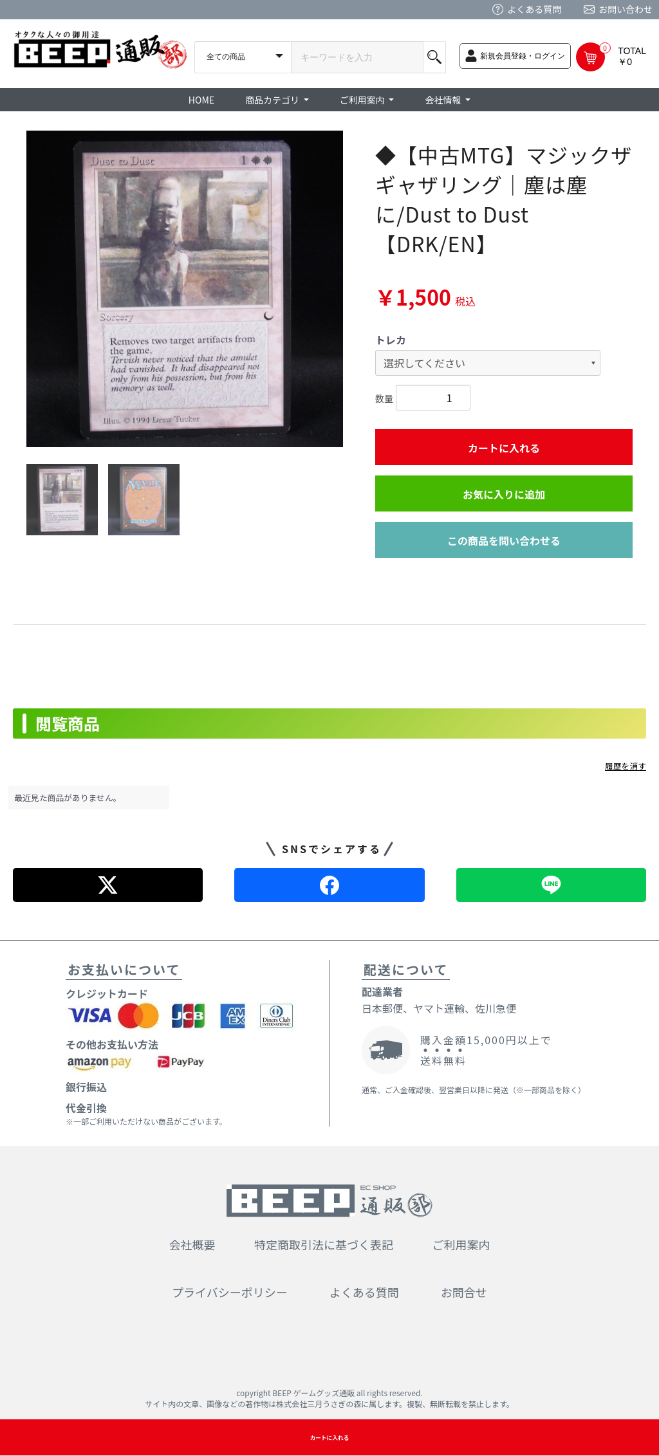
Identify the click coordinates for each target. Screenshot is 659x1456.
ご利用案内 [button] (363, 99)
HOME (201, 99)
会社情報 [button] (444, 99)
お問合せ (464, 1292)
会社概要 (192, 1244)
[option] (184, 289)
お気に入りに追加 (504, 494)
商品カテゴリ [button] (273, 99)
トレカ (390, 340)
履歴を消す (625, 766)
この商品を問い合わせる (504, 540)
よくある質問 (534, 9)
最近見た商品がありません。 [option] (68, 797)
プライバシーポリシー (230, 1292)
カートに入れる (504, 448)
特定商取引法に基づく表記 (323, 1244)
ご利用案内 (461, 1244)
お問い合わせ (626, 9)
